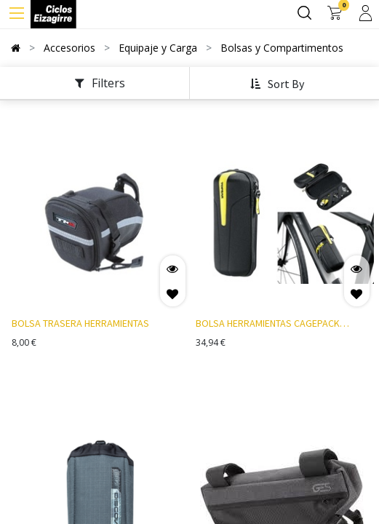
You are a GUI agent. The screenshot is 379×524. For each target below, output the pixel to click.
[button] (279, 84)
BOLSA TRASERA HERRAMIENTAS (80, 323)
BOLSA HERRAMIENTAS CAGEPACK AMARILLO (268, 325)
